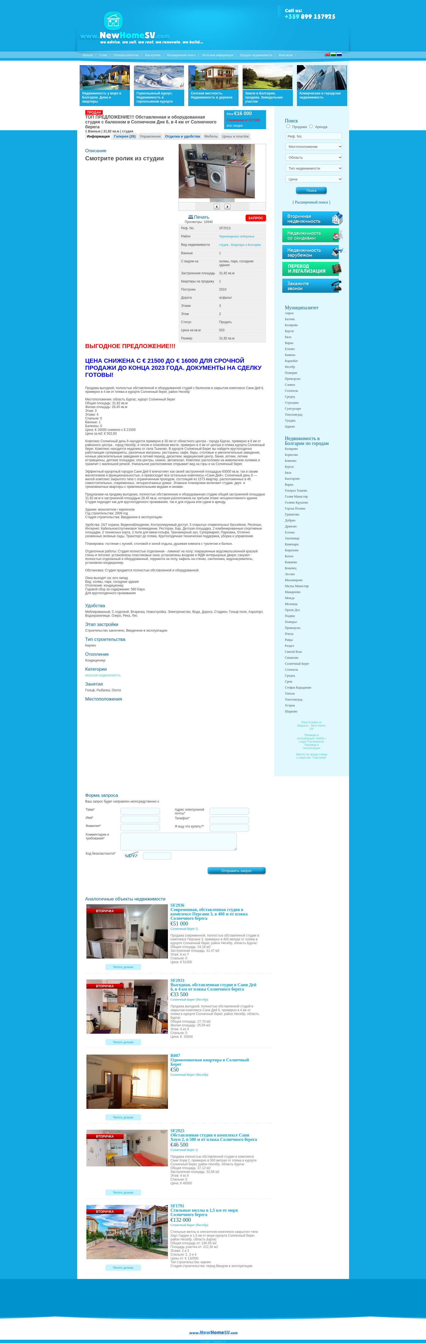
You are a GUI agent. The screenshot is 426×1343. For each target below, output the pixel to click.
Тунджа (290, 420)
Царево (290, 426)
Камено (290, 355)
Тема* (90, 809)
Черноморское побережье (237, 236)
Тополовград (294, 414)
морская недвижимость (103, 675)
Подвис (290, 616)
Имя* (89, 818)
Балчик (290, 319)
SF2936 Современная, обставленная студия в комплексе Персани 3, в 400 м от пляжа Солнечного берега (209, 912)
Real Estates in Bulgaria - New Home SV (311, 725)
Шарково (291, 711)
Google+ (206, 1341)
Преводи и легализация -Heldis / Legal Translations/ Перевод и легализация (311, 741)
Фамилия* (93, 826)
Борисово (291, 455)
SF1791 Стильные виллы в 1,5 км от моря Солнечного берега (204, 1210)
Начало (88, 55)
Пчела (289, 634)
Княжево (291, 562)
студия (223, 245)
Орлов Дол (292, 610)
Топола (290, 693)
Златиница (292, 538)
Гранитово (292, 514)
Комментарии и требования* (97, 836)
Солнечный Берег (183, 929)
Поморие (291, 373)
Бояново (290, 461)
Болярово (291, 325)
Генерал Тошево (296, 490)
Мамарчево (292, 592)
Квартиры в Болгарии (246, 245)
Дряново (291, 526)
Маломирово (294, 580)
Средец (290, 397)
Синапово (292, 658)
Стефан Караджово (298, 687)
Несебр (290, 367)
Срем (288, 681)
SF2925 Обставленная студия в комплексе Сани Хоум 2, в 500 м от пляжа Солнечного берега (214, 1135)
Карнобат (291, 361)
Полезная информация (217, 55)
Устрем (290, 705)
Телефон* (182, 818)
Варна (289, 343)
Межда (290, 598)
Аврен (289, 313)
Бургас (289, 331)
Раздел (289, 646)
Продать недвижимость (256, 55)
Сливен (290, 385)
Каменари (292, 544)
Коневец (291, 568)
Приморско (292, 379)
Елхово (290, 349)
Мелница (291, 604)
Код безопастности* (101, 853)
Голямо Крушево (296, 502)
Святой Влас (293, 652)
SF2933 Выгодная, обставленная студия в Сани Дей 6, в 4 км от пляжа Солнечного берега (213, 984)
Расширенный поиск (181, 55)
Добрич (290, 520)
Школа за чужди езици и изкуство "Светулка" (311, 756)
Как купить (153, 55)
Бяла (288, 337)
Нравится (219, 1341)
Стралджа (292, 403)
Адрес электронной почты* (189, 811)
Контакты (286, 55)
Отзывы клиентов (126, 55)
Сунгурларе (293, 408)
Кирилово (292, 550)
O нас (103, 55)
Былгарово (292, 478)
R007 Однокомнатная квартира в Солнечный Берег (210, 1060)
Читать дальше (123, 967)
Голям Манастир (296, 496)
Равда (289, 640)
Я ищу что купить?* (189, 826)
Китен (289, 556)
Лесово (290, 574)
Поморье (291, 622)
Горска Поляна (295, 508)
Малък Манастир (297, 586)
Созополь (291, 391)
